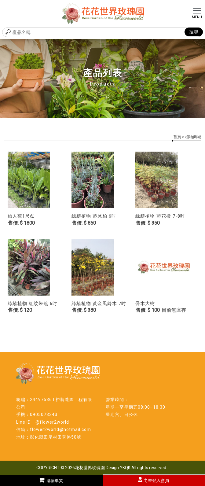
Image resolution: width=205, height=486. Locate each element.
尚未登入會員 (156, 480)
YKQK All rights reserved (143, 467)
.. (168, 467)
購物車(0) (51, 480)
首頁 (177, 136)
